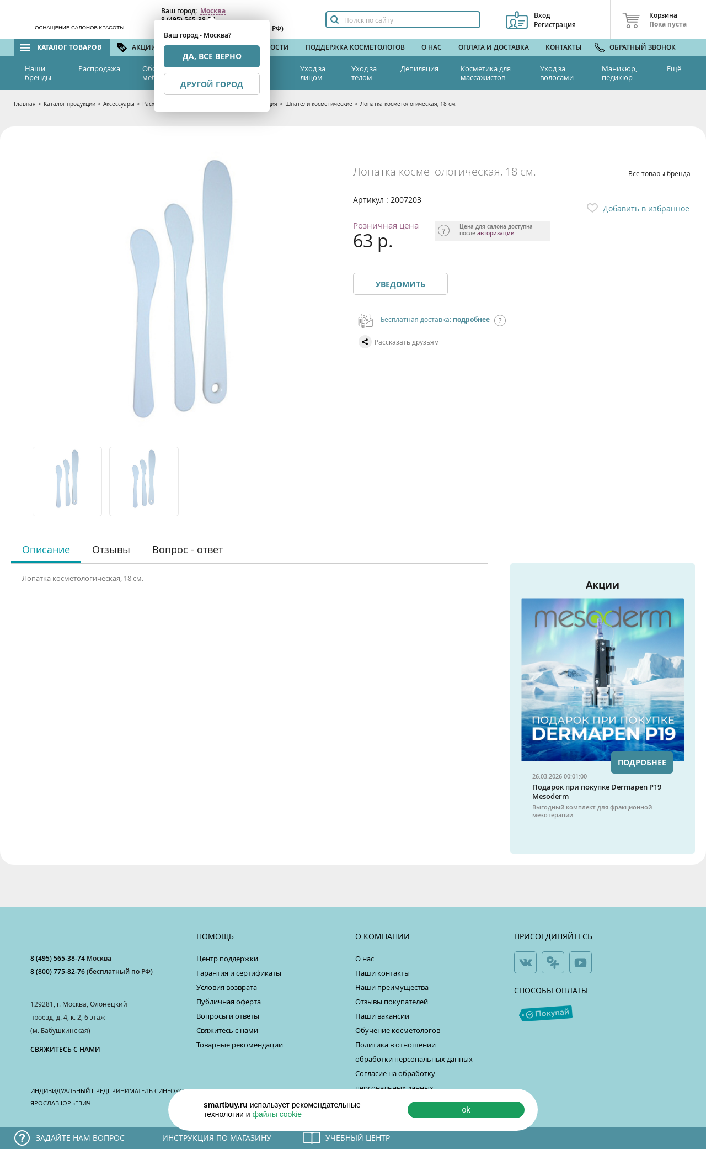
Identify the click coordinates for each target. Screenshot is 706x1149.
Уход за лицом (312, 72)
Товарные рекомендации (239, 1045)
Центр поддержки (227, 958)
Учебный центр (357, 1137)
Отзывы (111, 549)
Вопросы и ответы (227, 1016)
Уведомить (400, 284)
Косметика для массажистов (486, 72)
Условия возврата (226, 987)
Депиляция (419, 68)
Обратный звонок (642, 47)
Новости (272, 47)
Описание (46, 549)
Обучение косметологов (397, 1030)
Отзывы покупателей (391, 1002)
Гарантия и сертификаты (238, 973)
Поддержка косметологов (355, 47)
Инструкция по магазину (216, 1137)
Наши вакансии (382, 1016)
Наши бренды (38, 72)
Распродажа (99, 68)
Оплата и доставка (493, 47)
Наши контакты (382, 973)
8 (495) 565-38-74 (58, 958)
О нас (431, 47)
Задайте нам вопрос (80, 1137)
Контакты (563, 47)
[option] (68, 481)
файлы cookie (277, 1114)
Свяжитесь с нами (227, 1030)
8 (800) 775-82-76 (58, 971)
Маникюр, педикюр (619, 72)
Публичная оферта (228, 1002)
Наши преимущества (392, 987)
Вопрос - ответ (187, 549)
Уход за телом (364, 72)
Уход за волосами (557, 72)
